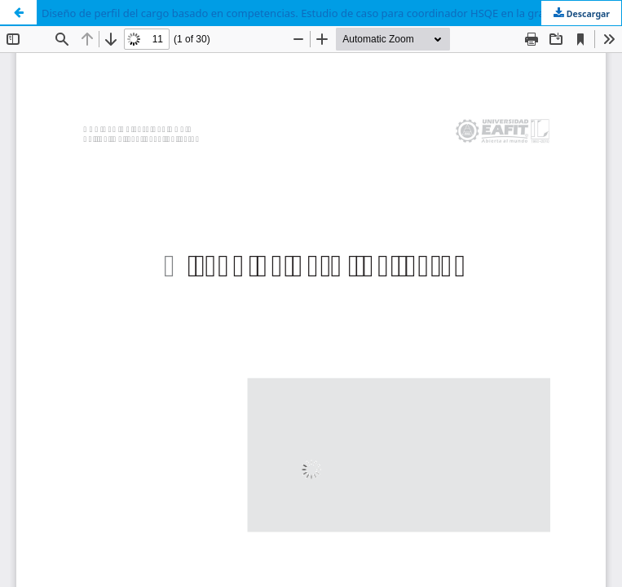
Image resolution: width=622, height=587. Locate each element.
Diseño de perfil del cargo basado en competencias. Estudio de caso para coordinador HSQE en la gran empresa (320, 13)
